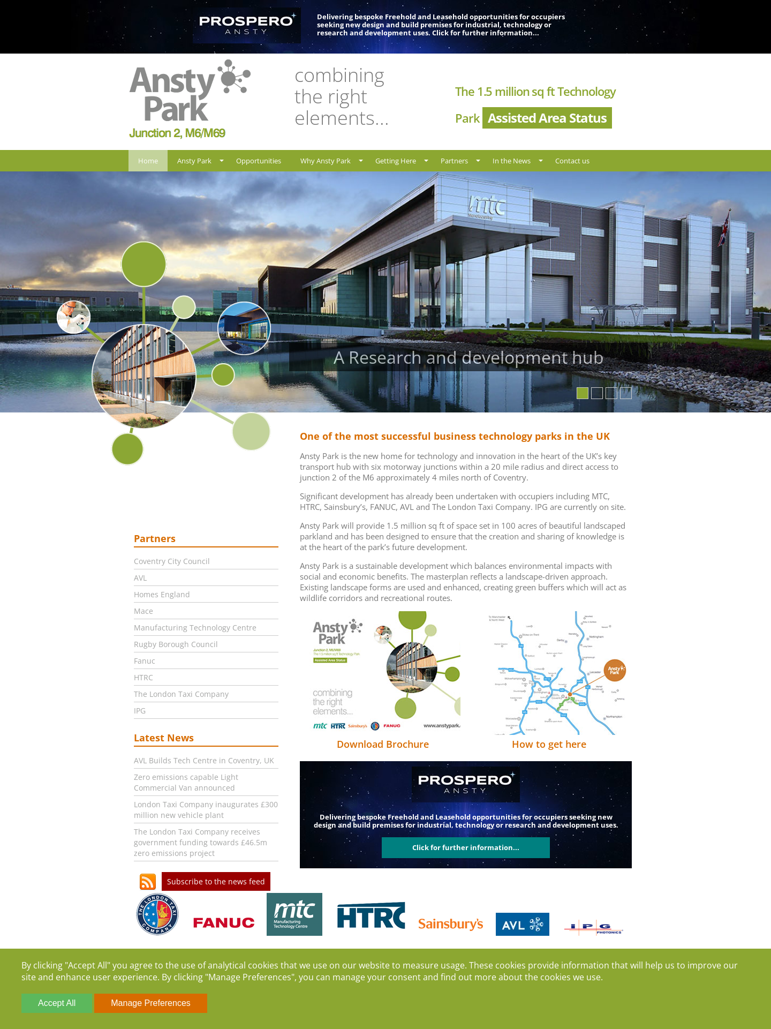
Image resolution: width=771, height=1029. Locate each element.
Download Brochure (383, 744)
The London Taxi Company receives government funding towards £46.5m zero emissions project (200, 842)
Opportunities (258, 161)
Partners (454, 161)
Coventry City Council (172, 561)
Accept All (56, 1003)
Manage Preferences (151, 1003)
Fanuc (144, 661)
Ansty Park (194, 161)
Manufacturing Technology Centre (195, 627)
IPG (140, 710)
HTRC (143, 677)
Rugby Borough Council (176, 644)
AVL (140, 578)
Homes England (162, 594)
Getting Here (395, 161)
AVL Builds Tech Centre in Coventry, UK (204, 760)
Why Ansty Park (325, 161)
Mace (143, 611)
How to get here (549, 744)
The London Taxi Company (181, 694)
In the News (512, 161)
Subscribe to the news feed (216, 881)
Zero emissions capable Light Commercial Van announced (186, 782)
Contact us (572, 161)
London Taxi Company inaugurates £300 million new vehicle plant (206, 809)
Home (148, 161)
